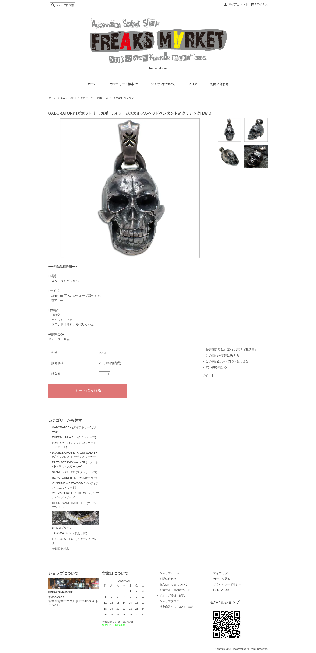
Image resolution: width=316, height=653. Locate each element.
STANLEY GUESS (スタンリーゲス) (74, 472)
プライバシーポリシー (227, 584)
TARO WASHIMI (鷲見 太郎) (69, 533)
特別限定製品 (60, 548)
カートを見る (221, 578)
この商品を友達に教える (222, 355)
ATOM (225, 590)
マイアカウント (238, 4)
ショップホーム (169, 573)
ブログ (192, 84)
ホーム (92, 84)
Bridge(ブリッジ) (75, 520)
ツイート (208, 375)
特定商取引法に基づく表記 (176, 606)
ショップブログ (169, 601)
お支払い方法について (174, 584)
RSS (216, 590)
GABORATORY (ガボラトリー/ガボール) (84, 98)
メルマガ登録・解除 (172, 595)
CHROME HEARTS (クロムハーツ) (74, 437)
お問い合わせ (219, 84)
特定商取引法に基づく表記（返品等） (231, 349)
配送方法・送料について (175, 590)
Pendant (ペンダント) (124, 98)
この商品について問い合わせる (227, 361)
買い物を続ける (216, 367)
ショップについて (163, 84)
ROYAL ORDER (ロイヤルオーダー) (74, 477)
